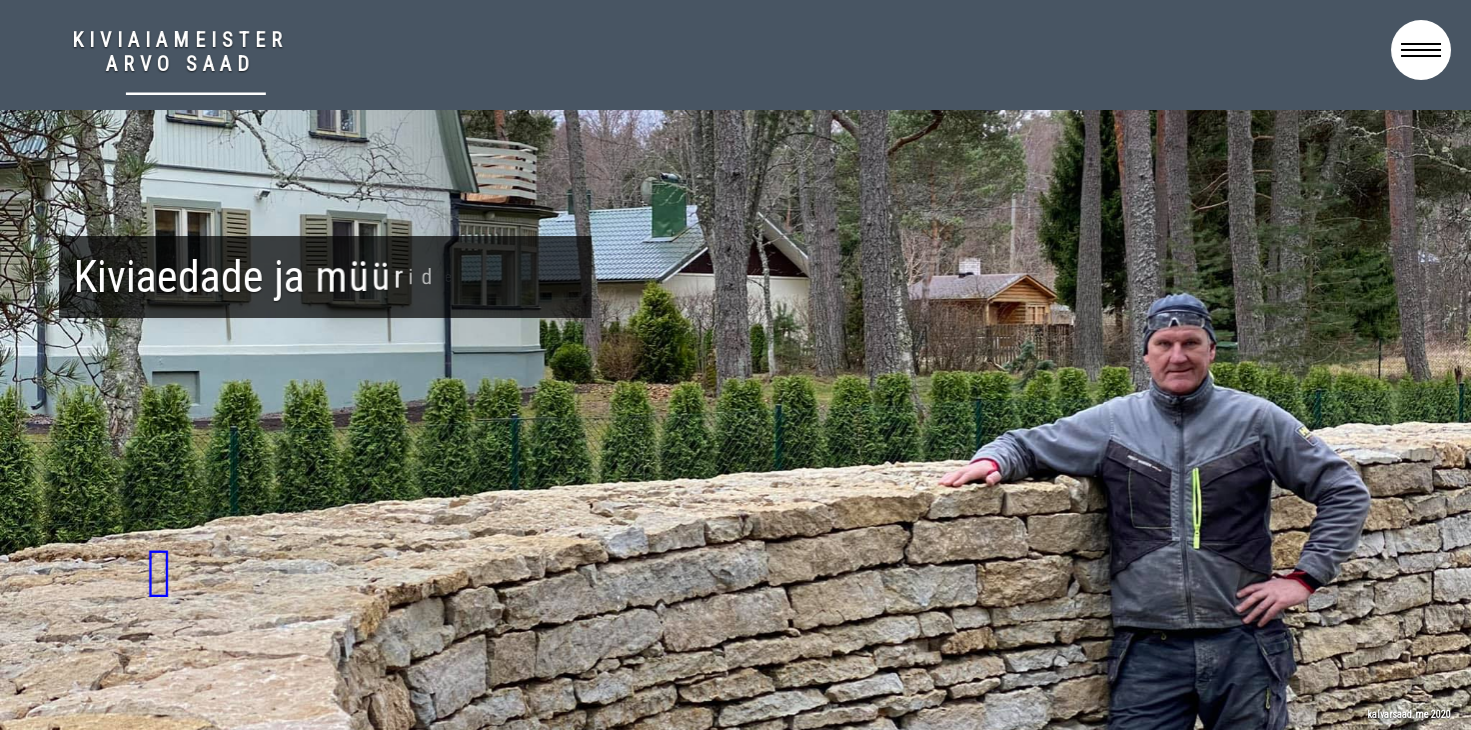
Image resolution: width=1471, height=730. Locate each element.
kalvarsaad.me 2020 (1409, 714)
